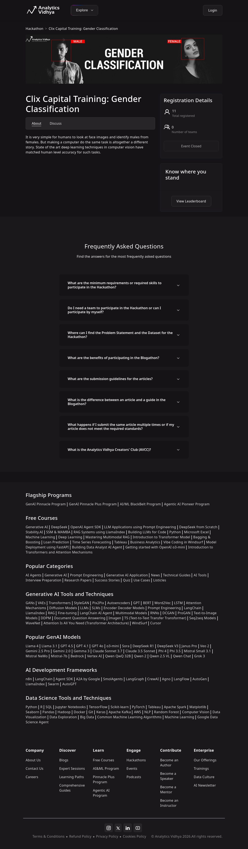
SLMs (96, 608)
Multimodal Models (131, 613)
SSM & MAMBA (58, 532)
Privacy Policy (107, 836)
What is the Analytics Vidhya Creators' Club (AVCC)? (109, 449)
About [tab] (36, 123)
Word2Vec (162, 603)
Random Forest (166, 712)
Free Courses (103, 760)
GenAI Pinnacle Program (46, 504)
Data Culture (204, 777)
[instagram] (108, 827)
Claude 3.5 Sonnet (140, 651)
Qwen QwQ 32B (118, 656)
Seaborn (32, 712)
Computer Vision (195, 712)
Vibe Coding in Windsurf (183, 542)
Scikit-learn (120, 707)
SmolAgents (113, 679)
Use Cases (141, 580)
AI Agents (33, 575)
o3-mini (113, 646)
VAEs (42, 603)
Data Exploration (63, 717)
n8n (29, 679)
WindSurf (139, 623)
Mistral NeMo (37, 656)
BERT (147, 603)
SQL (49, 707)
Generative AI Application (127, 575)
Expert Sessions (72, 768)
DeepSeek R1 (143, 646)
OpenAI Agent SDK (85, 527)
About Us (33, 760)
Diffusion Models (63, 608)
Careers (32, 777)
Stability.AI (34, 532)
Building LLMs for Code (147, 532)
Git (90, 712)
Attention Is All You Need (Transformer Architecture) (86, 623)
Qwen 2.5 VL (160, 656)
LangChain (192, 608)
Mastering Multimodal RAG (108, 537)
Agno (166, 679)
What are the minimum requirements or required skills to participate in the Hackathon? (114, 285)
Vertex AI (94, 656)
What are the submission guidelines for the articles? (110, 378)
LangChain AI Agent (96, 613)
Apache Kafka (120, 712)
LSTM (178, 603)
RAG (51, 613)
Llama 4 (32, 646)
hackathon (34, 28)
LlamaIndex (35, 613)
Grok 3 (199, 656)
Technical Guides (177, 575)
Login (212, 10)
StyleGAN (81, 603)
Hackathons (136, 760)
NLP (147, 712)
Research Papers (78, 580)
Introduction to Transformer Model (161, 537)
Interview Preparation (43, 580)
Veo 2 (204, 646)
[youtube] (137, 827)
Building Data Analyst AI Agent (97, 547)
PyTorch (138, 707)
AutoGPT (69, 684)
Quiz (126, 580)
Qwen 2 (140, 656)
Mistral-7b (59, 656)
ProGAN (184, 613)
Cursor (155, 623)
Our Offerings (205, 760)
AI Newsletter (205, 785)
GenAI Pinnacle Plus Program (93, 504)
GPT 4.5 (67, 646)
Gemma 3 (82, 651)
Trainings (201, 768)
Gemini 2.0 (62, 651)
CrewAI (153, 679)
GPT (136, 603)
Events (132, 768)
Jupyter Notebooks (70, 707)
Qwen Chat (182, 656)
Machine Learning (40, 537)
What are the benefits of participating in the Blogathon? (113, 357)
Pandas (48, 712)
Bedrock (77, 656)
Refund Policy (80, 836)
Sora (125, 646)
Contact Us (35, 768)
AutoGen (200, 679)
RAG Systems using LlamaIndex (99, 532)
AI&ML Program (106, 768)
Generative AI (37, 527)
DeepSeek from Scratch (198, 527)
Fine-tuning (67, 613)
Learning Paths (71, 777)
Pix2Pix (98, 603)
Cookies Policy (134, 836)
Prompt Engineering (86, 575)
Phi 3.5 (175, 651)
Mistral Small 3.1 (197, 651)
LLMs (84, 608)
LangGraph (135, 679)
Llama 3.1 (49, 646)
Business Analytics (145, 542)
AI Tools (200, 575)
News (155, 575)
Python (175, 532)
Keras (100, 712)
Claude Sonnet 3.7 (107, 651)
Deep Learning (70, 537)
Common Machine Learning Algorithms (129, 717)
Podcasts (134, 777)
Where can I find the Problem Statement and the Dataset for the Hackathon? (120, 334)
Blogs (63, 760)
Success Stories (107, 580)
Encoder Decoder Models (124, 608)
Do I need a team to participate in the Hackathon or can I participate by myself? (114, 310)
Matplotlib (197, 707)
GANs (30, 603)
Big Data (87, 717)
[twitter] (118, 828)
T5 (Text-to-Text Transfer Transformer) (155, 618)
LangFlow (181, 679)
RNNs (154, 613)
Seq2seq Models (202, 618)
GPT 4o (97, 646)
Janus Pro (189, 646)
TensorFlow (98, 707)
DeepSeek (59, 527)
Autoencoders (118, 603)
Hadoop (64, 712)
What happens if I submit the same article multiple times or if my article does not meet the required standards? (121, 426)
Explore (84, 10)
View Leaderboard (191, 201)
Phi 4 (162, 651)
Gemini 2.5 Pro (38, 651)
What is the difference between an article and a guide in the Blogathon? (117, 401)
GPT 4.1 (82, 646)
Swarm (53, 684)
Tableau (120, 542)
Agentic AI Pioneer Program (187, 504)
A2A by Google (88, 679)
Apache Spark (175, 707)
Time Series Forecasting (91, 542)
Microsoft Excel (196, 532)
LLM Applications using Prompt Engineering (140, 527)
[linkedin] (127, 827)
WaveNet (33, 623)
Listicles (159, 580)
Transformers (60, 603)
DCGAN (168, 613)
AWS (137, 712)
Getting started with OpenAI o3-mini (155, 547)
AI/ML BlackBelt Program (140, 504)
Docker (79, 712)
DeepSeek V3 (167, 646)
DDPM (46, 618)
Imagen (115, 618)
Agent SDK (64, 679)
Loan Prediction (56, 542)
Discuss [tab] (55, 123)
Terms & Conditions (49, 836)
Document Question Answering (80, 618)
